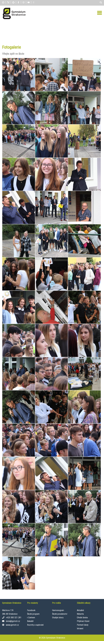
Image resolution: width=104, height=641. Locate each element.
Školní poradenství (59, 614)
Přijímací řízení (83, 621)
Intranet (80, 628)
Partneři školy (82, 625)
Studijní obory (58, 617)
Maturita (80, 614)
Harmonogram (58, 610)
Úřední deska (82, 617)
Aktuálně (80, 610)
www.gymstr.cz (12, 625)
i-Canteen (31, 617)
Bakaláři (30, 621)
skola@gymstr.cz (13, 621)
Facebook (31, 610)
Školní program (33, 614)
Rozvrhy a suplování (35, 625)
